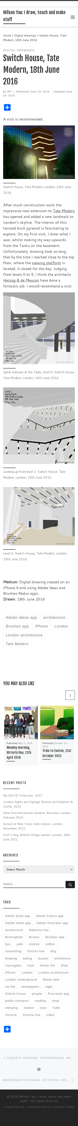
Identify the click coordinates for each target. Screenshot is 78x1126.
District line (36, 951)
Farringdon (13, 965)
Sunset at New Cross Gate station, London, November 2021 (33, 826)
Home (7, 35)
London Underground (21, 979)
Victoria (11, 1015)
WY (9, 91)
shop (55, 1000)
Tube (56, 1007)
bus (8, 944)
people (37, 993)
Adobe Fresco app (49, 916)
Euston (43, 958)
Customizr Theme (63, 1107)
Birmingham (14, 937)
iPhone (10, 972)
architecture (14, 930)
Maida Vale (51, 979)
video (50, 1015)
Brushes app (55, 937)
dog (53, 951)
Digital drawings (25, 35)
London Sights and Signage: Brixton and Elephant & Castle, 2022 (38, 804)
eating (27, 958)
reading (40, 1000)
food (30, 965)
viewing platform (46, 262)
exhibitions (62, 958)
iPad (64, 965)
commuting (13, 951)
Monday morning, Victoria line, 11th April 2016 (19, 752)
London (27, 972)
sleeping (11, 1007)
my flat (10, 986)
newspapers (30, 986)
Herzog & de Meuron (21, 280)
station (29, 1007)
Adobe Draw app (17, 916)
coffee (50, 944)
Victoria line (31, 1015)
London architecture (53, 972)
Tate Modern (64, 210)
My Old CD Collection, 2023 (22, 795)
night (49, 986)
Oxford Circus (15, 993)
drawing (11, 958)
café (19, 944)
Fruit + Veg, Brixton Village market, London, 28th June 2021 (36, 837)
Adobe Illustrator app (52, 923)
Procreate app (58, 993)
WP (22, 1107)
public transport (17, 1000)
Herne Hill (47, 965)
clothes (34, 944)
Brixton (34, 937)
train (43, 1007)
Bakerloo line (39, 930)
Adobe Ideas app (18, 923)
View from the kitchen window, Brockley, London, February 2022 (37, 815)
